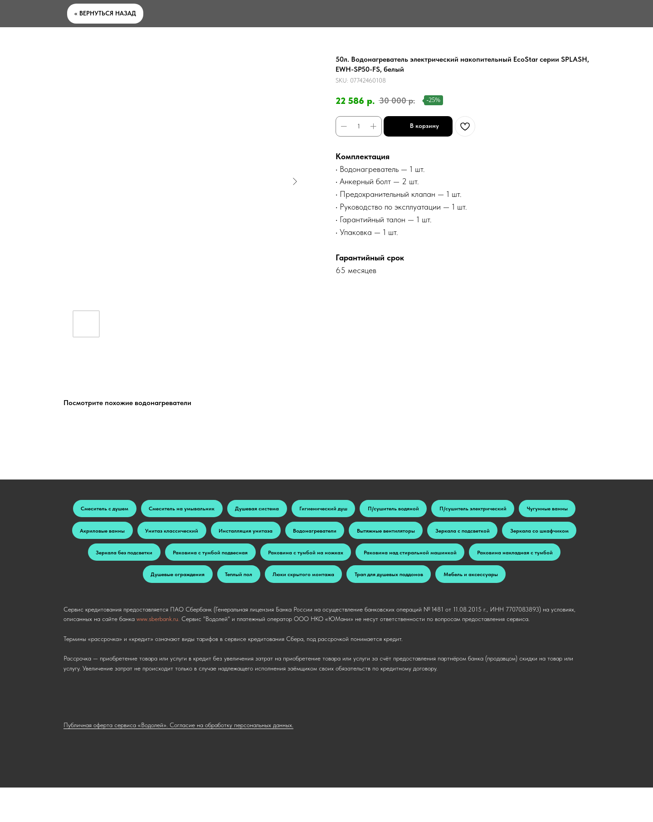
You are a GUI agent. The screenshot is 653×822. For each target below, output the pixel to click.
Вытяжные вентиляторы (516, 534)
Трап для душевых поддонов (282, 607)
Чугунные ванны (123, 534)
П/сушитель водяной (438, 509)
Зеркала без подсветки (302, 558)
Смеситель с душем (108, 509)
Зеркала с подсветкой (125, 558)
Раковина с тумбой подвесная (402, 558)
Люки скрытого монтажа (514, 582)
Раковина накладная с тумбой (273, 582)
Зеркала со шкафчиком (214, 558)
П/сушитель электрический (529, 509)
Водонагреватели (435, 534)
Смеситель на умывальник (197, 509)
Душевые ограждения (370, 582)
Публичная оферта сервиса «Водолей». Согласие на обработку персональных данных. (178, 759)
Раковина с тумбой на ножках (511, 558)
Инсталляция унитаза (357, 534)
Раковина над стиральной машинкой (153, 582)
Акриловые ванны (194, 534)
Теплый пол (440, 582)
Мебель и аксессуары (376, 607)
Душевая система (282, 509)
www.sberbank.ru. (158, 653)
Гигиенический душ (358, 509)
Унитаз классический (273, 534)
